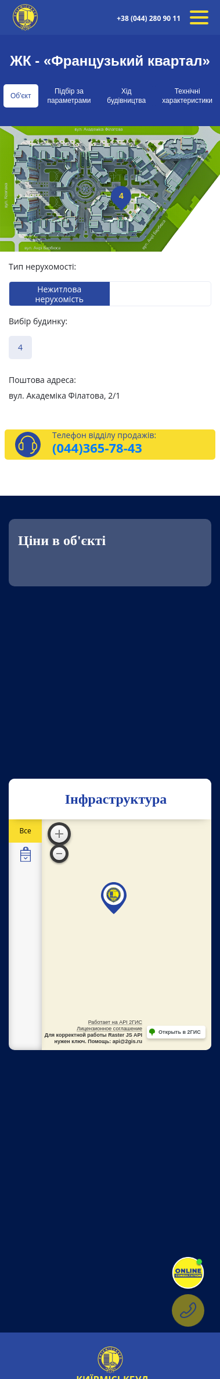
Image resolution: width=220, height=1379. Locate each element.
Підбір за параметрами (69, 96)
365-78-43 (112, 447)
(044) (67, 447)
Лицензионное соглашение (109, 1028)
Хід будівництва (126, 96)
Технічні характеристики (187, 96)
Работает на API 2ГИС (115, 1022)
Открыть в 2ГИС (179, 1032)
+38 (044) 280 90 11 (149, 18)
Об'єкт (20, 96)
